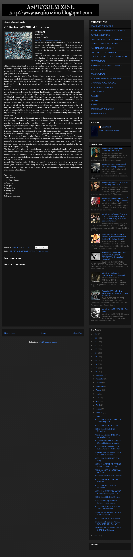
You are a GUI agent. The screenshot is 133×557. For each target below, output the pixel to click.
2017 (96, 368)
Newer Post (9, 333)
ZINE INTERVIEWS (99, 70)
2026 (96, 334)
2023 (96, 345)
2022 (96, 349)
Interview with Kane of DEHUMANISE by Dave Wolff (113, 274)
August (99, 390)
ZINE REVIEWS (97, 92)
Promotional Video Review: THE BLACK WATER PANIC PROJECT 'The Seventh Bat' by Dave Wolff (114, 256)
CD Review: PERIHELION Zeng (107, 497)
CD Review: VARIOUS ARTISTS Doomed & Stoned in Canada (108, 442)
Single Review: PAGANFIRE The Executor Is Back (108, 513)
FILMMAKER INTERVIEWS (102, 48)
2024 (96, 342)
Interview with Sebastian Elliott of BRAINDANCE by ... (108, 529)
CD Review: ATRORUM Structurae (108, 476)
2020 (96, 357)
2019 (96, 361)
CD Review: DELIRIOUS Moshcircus (105, 430)
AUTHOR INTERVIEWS (100, 35)
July (97, 394)
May (98, 401)
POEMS (94, 105)
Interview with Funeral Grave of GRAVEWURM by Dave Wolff (114, 165)
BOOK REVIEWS (98, 74)
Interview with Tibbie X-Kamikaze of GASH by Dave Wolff (115, 184)
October (99, 383)
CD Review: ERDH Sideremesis (107, 518)
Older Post (77, 333)
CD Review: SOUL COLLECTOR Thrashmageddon (108, 421)
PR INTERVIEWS (98, 61)
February (99, 413)
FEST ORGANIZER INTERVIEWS (104, 44)
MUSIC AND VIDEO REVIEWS (23, 251)
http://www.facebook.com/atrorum (48, 40)
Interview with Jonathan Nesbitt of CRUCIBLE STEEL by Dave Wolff (115, 199)
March (98, 409)
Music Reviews (42, 251)
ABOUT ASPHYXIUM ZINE (102, 26)
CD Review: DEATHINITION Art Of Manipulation (108, 436)
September (100, 386)
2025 (96, 338)
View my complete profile (109, 130)
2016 (96, 372)
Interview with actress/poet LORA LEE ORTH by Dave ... (108, 453)
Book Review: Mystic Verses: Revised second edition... (106, 502)
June (98, 398)
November (100, 379)
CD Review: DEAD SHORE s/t (107, 425)
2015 (96, 536)
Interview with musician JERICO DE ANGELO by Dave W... (107, 523)
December (100, 375)
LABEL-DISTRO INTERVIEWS (103, 52)
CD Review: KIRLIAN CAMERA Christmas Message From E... (108, 492)
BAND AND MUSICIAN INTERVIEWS (106, 39)
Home (43, 333)
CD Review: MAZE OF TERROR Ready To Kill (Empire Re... (108, 465)
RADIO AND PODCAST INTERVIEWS (106, 66)
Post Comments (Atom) (48, 342)
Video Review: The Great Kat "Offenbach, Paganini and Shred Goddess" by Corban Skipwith (114, 237)
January (99, 416)
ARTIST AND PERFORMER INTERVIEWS (108, 31)
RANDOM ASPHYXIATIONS (102, 109)
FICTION (94, 100)
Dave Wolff (106, 127)
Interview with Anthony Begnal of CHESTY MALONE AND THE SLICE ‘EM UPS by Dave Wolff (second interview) (114, 217)
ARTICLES (95, 96)
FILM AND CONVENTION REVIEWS (106, 79)
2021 (96, 353)
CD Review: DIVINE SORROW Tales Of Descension (107, 507)
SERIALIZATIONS (98, 113)
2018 (96, 364)
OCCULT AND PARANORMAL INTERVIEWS (109, 57)
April (98, 405)
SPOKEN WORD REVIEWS (102, 87)
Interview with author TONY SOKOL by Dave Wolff (112, 150)
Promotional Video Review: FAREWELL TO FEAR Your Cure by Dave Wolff (115, 293)
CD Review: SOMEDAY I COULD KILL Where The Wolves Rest (108, 448)
